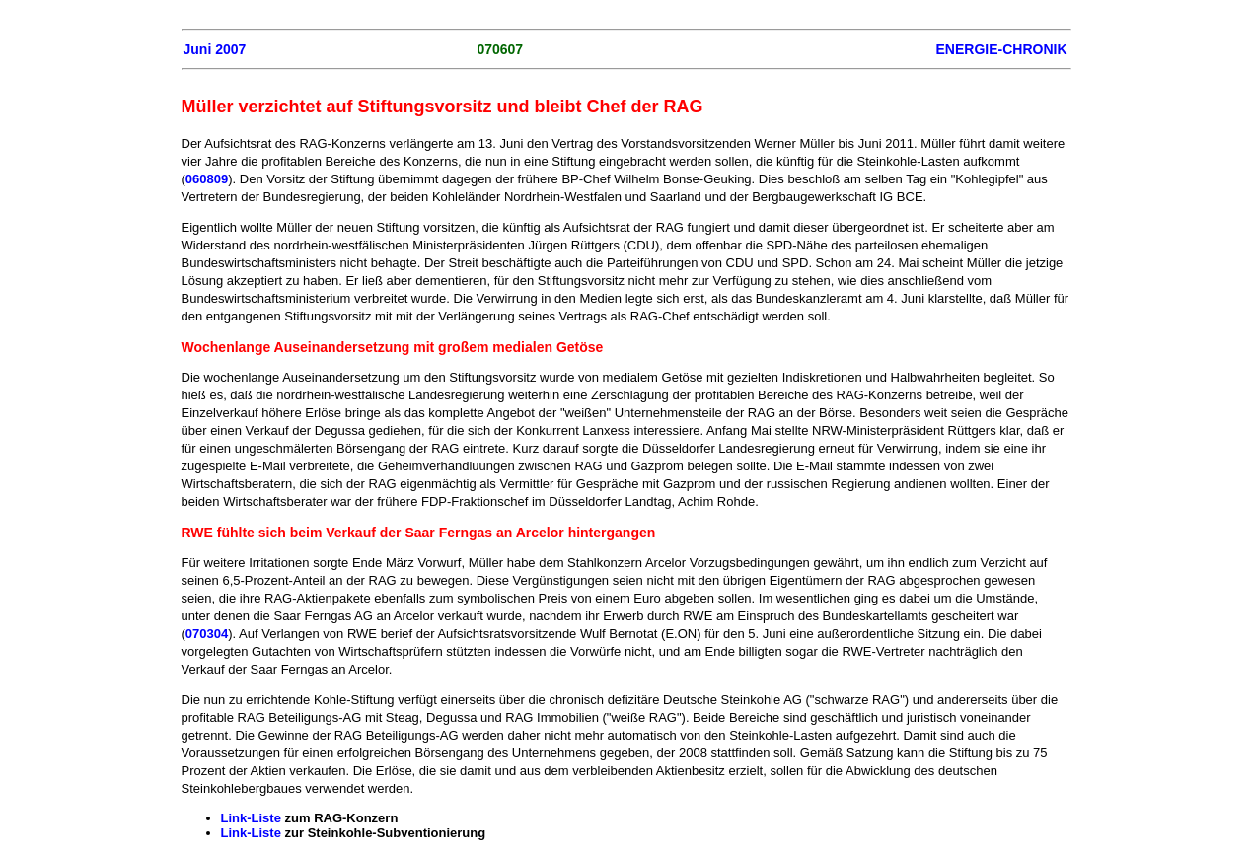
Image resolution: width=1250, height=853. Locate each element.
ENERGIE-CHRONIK (1000, 49)
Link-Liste (251, 818)
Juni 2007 (215, 49)
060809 (206, 179)
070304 (206, 633)
